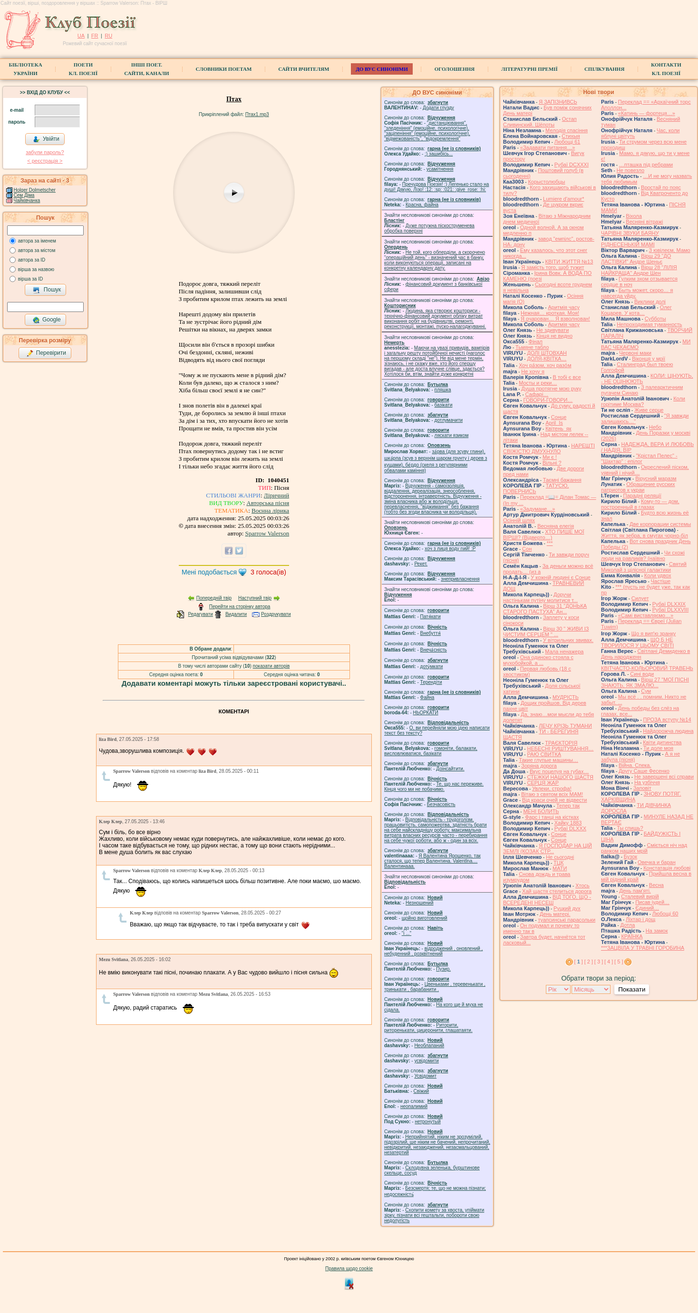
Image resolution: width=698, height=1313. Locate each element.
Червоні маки (635, 353)
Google (46, 320)
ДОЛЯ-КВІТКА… (546, 358)
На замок (657, 931)
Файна (427, 697)
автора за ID (32, 260)
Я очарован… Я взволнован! (555, 318)
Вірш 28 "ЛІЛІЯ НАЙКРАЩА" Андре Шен (639, 270)
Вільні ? (552, 463)
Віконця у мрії (648, 358)
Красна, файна (422, 204)
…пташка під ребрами (646, 164)
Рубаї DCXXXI (571, 164)
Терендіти (431, 682)
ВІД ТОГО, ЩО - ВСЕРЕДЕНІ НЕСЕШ (547, 899)
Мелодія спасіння (566, 130)
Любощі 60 (665, 913)
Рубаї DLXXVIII (670, 610)
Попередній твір (214, 598)
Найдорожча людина (668, 731)
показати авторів (271, 666)
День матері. (555, 914)
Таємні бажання (562, 480)
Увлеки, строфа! (552, 788)
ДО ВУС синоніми (381, 69)
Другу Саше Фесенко (644, 771)
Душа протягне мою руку (551, 388)
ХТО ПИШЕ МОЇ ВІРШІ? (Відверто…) (543, 534)
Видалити (236, 614)
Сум (646, 691)
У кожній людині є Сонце (561, 577)
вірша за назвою (36, 269)
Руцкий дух (567, 908)
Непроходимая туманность (649, 324)
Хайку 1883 (568, 823)
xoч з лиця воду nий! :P (450, 548)
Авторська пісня (267, 502)
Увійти (46, 139)
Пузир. (443, 969)
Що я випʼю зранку (653, 633)
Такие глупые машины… (548, 760)
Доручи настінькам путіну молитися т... (540, 597)
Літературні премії (529, 69)
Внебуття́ (430, 633)
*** (550, 543)
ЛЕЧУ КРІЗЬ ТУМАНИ (565, 726)
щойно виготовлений (424, 918)
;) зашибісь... (439, 153)
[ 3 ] (598, 961)
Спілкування (604, 69)
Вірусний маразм (655, 478)
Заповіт (642, 788)
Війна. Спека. (635, 765)
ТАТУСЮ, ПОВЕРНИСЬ (536, 488)
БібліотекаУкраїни (25, 69)
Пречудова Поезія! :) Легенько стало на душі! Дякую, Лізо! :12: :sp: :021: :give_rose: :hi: (436, 187)
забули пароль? (45, 152)
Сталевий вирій (640, 896)
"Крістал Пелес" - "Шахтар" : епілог (639, 458)
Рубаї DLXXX (570, 828)
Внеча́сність (433, 649)
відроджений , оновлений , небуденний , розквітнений (433, 951)
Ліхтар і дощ (640, 919)
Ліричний (276, 495)
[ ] (578, 961)
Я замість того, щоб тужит (552, 267)
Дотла (627, 925)
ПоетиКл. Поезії (83, 69)
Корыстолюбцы (546, 182)
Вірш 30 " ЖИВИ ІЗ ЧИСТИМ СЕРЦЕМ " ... (546, 631)
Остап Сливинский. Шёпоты (540, 121)
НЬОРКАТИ (425, 712)
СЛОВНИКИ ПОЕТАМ (224, 69)
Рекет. (420, 563)
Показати (631, 989)
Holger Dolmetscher (35, 190)
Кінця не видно (554, 336)
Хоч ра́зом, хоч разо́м (545, 365)
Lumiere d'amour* (563, 199)
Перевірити (46, 353)
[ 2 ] (588, 961)
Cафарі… (537, 394)
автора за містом (37, 250)
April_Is (554, 423)
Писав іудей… (652, 902)
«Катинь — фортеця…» (646, 113)
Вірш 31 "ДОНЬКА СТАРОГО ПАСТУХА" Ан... (545, 608)
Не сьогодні (560, 857)
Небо (655, 427)
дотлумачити (449, 420)
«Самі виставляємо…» (645, 615)
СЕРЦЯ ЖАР (543, 783)
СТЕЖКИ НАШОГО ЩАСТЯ (560, 777)
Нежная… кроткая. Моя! (550, 313)
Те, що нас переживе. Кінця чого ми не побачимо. (434, 786)
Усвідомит (425, 1076)
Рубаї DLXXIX (669, 604)
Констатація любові (666, 868)
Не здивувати (552, 330)
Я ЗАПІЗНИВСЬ (558, 102)
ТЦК (558, 863)
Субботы (655, 318)
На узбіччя (647, 782)
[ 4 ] (608, 961)
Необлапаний (429, 1045)
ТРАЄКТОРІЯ (561, 743)
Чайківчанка (27, 200)
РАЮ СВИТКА (544, 754)
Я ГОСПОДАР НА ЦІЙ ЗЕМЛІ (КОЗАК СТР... (547, 848)
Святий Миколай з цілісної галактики (644, 567)
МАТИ (560, 868)
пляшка (443, 389)
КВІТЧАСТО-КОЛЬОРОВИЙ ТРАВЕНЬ (647, 668)
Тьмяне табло (532, 347)
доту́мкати (431, 666)
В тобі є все (567, 377)
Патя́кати (430, 616)
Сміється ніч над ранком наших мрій (644, 848)
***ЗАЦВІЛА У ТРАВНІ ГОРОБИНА (642, 948)
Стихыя (571, 136)
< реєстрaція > (44, 161)
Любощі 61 (567, 142)
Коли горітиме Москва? (643, 401)
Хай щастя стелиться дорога (556, 891)
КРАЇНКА (631, 936)
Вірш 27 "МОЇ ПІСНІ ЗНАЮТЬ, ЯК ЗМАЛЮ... (645, 682)
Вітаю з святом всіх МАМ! (552, 794)
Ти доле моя (658, 748)
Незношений (420, 902)
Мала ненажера (564, 651)
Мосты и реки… (538, 383)
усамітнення (440, 169)
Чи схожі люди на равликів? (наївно (643, 555)
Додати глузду (438, 107)
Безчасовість (441, 804)
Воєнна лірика (270, 510)
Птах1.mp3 (257, 114)
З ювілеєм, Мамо (669, 250)
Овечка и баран (657, 862)
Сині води (642, 674)
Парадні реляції (642, 495)
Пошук (46, 290)
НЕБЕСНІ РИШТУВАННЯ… (560, 748)
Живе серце (648, 410)
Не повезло (630, 170)
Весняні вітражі (644, 221)
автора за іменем (37, 240)
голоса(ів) (268, 572)
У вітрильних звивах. (568, 640)
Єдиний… (647, 908)
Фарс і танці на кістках (552, 817)
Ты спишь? (630, 828)
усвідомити (426, 1060)
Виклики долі (650, 301)
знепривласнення (460, 579)
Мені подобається (209, 572)
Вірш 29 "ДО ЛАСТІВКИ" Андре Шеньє (636, 258)
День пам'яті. (635, 891)
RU (108, 36)
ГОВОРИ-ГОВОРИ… (547, 400)
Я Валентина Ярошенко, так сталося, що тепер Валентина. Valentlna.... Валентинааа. (432, 861)
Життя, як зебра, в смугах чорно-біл (644, 535)
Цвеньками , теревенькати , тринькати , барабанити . (434, 987)
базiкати (444, 405)
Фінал (536, 341)
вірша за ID (30, 279)
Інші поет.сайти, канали (146, 69)
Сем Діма (24, 195)
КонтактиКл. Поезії (666, 69)
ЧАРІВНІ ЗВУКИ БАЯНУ (630, 233)
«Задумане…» (537, 509)
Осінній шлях (519, 520)
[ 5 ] (618, 961)
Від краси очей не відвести (554, 800)
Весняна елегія (555, 526)
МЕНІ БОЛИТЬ (541, 811)
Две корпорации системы (660, 524)
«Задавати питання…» (547, 147)
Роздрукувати (276, 614)
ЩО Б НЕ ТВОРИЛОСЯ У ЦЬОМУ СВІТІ (637, 642)
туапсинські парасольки (566, 920)
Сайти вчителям (303, 69)
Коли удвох (657, 575)
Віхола (634, 216)
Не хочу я (532, 371)
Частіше (660, 581)
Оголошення (455, 69)
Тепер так (568, 805)
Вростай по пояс (661, 187)
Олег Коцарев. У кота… (636, 310)
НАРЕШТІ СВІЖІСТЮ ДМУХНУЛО (549, 448)
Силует (640, 598)
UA (81, 36)
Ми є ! (550, 457)
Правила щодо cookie (349, 1268)
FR (94, 36)
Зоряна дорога (539, 765)
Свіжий (421, 1091)
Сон (527, 549)
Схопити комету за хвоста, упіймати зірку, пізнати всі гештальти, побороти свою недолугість (434, 1215)
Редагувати (200, 614)
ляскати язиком (452, 435)
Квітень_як (558, 428)
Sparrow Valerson (267, 533)
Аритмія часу (564, 307)
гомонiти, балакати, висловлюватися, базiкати (430, 751)
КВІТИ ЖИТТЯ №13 (569, 261)
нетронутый (427, 1121)
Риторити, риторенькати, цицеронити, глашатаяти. (428, 1027)
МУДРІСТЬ (566, 697)
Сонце (558, 417)
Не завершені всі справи (664, 776)
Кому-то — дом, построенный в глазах (640, 504)
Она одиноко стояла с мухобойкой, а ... (538, 660)
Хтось (582, 885)
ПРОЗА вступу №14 (667, 719)
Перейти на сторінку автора (240, 606)
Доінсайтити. (450, 768)
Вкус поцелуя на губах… (559, 771)
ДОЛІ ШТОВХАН (547, 353)
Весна (656, 885)
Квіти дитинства (662, 742)
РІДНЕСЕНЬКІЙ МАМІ (628, 244)
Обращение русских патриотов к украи (638, 487)
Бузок (630, 856)
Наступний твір (254, 598)
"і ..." (406, 933)
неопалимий (413, 1106)
